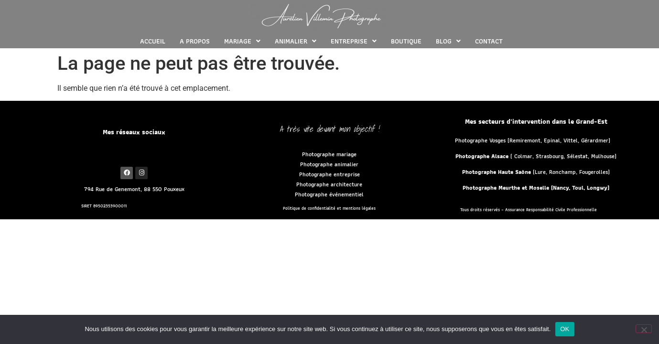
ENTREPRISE (354, 41)
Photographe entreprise (329, 174)
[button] (242, 41)
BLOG (448, 41)
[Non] (644, 328)
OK (564, 329)
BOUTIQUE (406, 41)
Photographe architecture (329, 184)
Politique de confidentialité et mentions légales (329, 208)
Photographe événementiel (329, 194)
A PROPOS (195, 41)
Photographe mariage (329, 154)
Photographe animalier (329, 164)
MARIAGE (242, 41)
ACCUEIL (152, 41)
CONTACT (489, 41)
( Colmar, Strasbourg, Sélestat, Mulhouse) (535, 156)
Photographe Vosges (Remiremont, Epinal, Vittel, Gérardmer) (532, 140)
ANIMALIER (295, 41)
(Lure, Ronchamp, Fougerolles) (536, 171)
